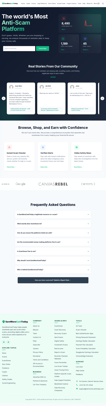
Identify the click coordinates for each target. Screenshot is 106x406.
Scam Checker (81, 330)
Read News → (78, 167)
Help (83, 3)
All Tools (79, 326)
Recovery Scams (60, 333)
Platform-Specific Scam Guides (62, 375)
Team (35, 333)
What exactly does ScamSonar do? (29, 224)
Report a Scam (59, 352)
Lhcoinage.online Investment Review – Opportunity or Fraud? (50, 109)
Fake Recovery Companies (59, 389)
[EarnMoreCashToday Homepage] (16, 322)
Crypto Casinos (71, 3)
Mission (35, 330)
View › (64, 29)
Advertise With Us (39, 377)
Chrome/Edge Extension (84, 356)
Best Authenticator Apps (84, 333)
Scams (33, 3)
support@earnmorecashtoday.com (91, 389)
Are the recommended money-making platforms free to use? (38, 242)
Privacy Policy (38, 352)
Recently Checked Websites (60, 357)
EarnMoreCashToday (46, 399)
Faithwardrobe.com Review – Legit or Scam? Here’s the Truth (20, 109)
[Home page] (10, 3)
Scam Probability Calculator (86, 348)
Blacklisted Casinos (61, 384)
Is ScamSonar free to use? (26, 251)
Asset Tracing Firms (61, 370)
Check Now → (11, 167)
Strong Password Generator (86, 337)
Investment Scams (61, 345)
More (95, 3)
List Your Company (39, 384)
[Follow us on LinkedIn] (8, 342)
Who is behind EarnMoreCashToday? (30, 270)
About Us (89, 3)
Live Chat (79, 367)
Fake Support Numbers (62, 380)
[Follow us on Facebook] (4, 342)
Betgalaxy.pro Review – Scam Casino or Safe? (79, 109)
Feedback (79, 374)
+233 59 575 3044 (86, 385)
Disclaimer (36, 356)
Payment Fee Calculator (84, 345)
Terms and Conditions (40, 360)
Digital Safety (59, 341)
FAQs (35, 341)
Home (23, 3)
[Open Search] (103, 3)
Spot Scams (58, 337)
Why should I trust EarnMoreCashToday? (31, 260)
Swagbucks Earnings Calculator (87, 352)
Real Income (58, 348)
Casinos (5, 375)
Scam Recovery (60, 330)
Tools (79, 3)
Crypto (4, 372)
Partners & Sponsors (40, 381)
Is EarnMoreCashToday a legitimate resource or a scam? (37, 214)
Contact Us (37, 337)
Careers (36, 348)
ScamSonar (58, 326)
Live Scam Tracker (61, 366)
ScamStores (6, 360)
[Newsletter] (98, 3)
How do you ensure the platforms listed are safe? (34, 233)
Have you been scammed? (53, 280)
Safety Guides (7, 379)
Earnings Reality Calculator (85, 341)
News (4, 353)
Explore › (86, 49)
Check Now (42, 48)
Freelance (5, 368)
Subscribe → (44, 167)
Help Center (80, 371)
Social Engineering (8, 383)
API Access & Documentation (38, 365)
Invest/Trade (61, 3)
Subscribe (36, 345)
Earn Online (52, 3)
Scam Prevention (60, 362)
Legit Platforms (42, 3)
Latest (28, 3)
